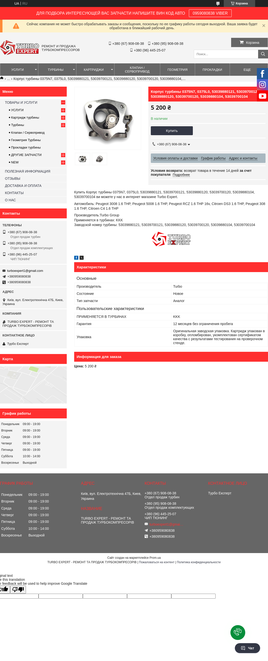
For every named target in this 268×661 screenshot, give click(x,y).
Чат (247, 648)
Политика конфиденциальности (199, 562)
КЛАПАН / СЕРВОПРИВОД (137, 69)
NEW (15, 162)
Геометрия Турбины (26, 140)
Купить (172, 130)
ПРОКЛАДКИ (212, 70)
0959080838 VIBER (210, 13)
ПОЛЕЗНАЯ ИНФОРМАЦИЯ (27, 171)
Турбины (17, 125)
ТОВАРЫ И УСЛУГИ (21, 102)
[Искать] (263, 54)
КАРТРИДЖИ (94, 70)
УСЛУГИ (17, 70)
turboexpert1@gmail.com (25, 271)
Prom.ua (155, 557)
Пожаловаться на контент (156, 562)
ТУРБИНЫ (56, 70)
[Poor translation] (18, 589)
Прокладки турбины (26, 147)
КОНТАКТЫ (14, 193)
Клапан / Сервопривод (28, 132)
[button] (237, 632)
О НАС (10, 200)
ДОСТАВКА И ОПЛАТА (23, 186)
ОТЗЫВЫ (12, 178)
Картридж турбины (25, 117)
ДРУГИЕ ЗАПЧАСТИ (26, 155)
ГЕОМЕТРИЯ (178, 70)
